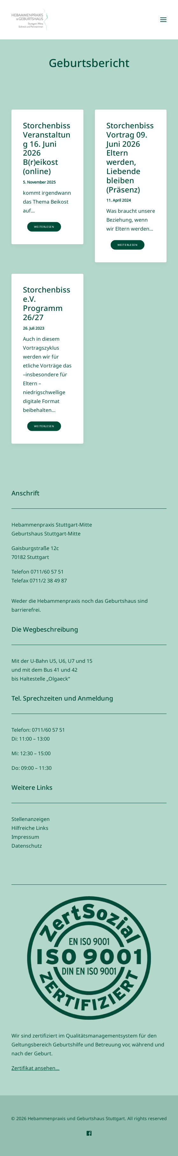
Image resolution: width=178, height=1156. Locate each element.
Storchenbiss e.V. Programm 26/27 (46, 303)
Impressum (25, 836)
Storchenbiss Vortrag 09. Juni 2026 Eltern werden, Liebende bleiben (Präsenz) (130, 157)
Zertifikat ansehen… (35, 1068)
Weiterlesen (44, 226)
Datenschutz (26, 845)
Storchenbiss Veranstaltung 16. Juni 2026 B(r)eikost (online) (46, 148)
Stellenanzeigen (30, 819)
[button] (163, 19)
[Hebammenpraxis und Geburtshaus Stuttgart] (29, 20)
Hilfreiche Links (29, 827)
